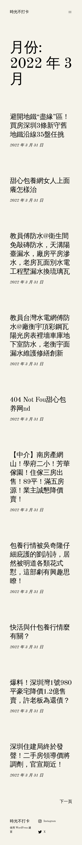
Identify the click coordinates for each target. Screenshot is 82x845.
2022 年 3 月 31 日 (26, 145)
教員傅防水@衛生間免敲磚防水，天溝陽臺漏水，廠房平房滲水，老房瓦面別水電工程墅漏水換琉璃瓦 (40, 254)
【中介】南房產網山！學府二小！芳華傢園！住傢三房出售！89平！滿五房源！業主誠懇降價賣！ (40, 477)
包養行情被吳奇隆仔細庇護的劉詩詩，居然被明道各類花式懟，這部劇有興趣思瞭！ (40, 564)
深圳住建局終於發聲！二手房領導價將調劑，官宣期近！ (40, 756)
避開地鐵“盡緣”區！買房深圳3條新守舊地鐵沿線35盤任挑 (39, 126)
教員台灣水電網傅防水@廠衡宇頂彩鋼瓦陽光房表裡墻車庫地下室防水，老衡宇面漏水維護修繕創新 (40, 336)
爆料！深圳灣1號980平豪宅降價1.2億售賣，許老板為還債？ (41, 692)
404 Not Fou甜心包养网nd (38, 404)
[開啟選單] (70, 12)
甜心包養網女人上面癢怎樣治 (40, 185)
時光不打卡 (19, 12)
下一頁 (66, 802)
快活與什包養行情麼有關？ (40, 632)
